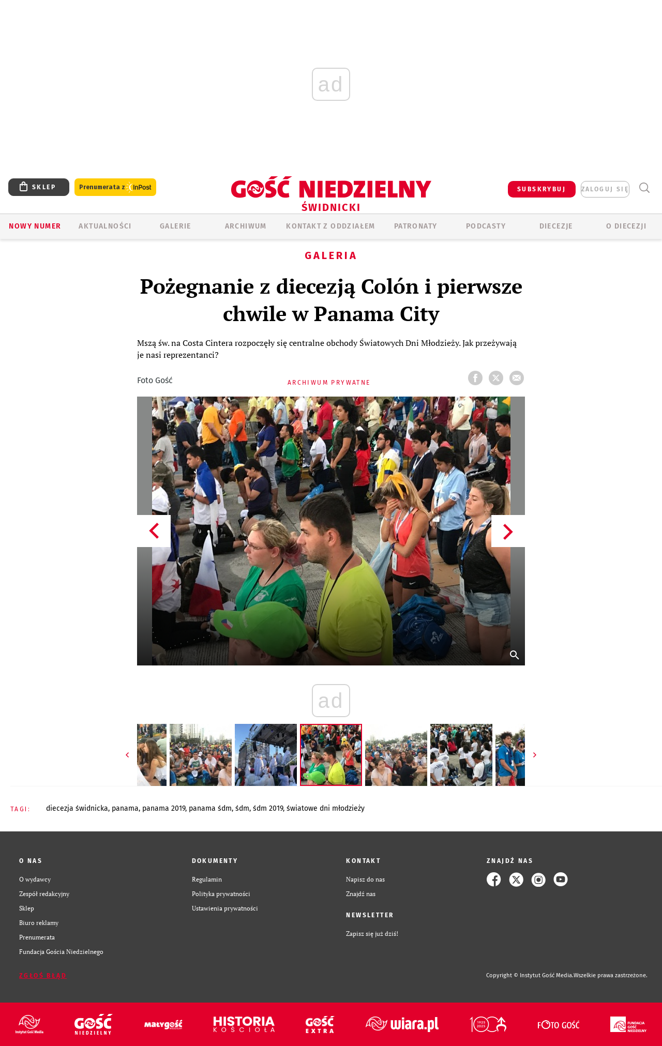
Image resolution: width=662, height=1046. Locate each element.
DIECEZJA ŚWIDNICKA (77, 808)
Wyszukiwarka (644, 188)
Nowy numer (35, 226)
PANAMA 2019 (163, 808)
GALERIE (175, 226)
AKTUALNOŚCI (105, 226)
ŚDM (242, 808)
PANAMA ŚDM (210, 808)
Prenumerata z (115, 187)
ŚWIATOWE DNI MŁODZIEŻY (326, 808)
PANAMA (125, 808)
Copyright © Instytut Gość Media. (530, 975)
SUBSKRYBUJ (541, 189)
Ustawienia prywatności (225, 908)
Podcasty (486, 226)
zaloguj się (605, 189)
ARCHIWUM (246, 226)
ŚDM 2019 (268, 808)
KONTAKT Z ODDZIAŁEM (330, 226)
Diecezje (556, 226)
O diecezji (626, 226)
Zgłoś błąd (43, 975)
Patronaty (416, 226)
